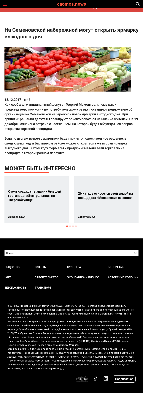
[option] (37, 199)
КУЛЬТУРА (74, 267)
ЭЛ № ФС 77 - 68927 (75, 305)
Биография (116, 267)
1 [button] (67, 226)
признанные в (56, 348)
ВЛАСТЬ (40, 267)
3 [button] (73, 226)
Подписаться (124, 379)
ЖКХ (7, 277)
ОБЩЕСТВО (12, 267)
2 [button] (70, 226)
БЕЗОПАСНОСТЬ (15, 287)
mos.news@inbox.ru (17, 317)
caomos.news (71, 4)
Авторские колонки (123, 277)
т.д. (62, 368)
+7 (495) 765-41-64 (123, 313)
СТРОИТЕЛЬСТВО (46, 277)
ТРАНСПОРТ (43, 287)
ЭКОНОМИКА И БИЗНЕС (83, 277)
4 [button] (76, 226)
